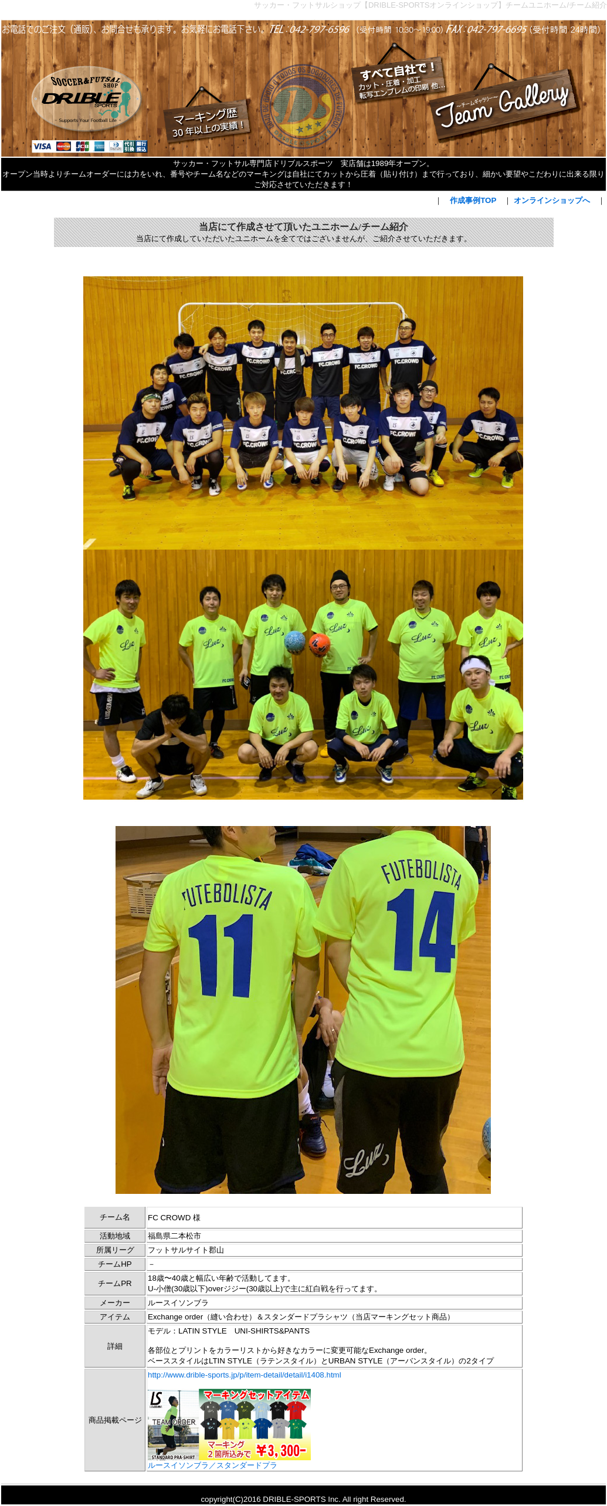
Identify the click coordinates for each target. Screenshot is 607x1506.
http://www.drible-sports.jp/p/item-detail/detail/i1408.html (244, 1374)
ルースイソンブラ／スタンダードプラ (229, 1461)
